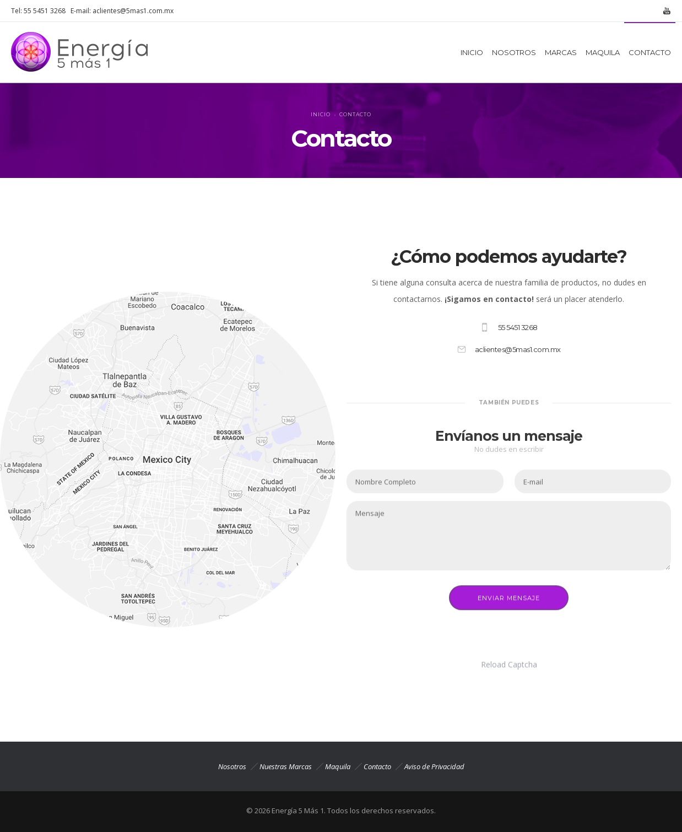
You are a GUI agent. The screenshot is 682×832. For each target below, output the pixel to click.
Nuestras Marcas (285, 766)
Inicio (321, 114)
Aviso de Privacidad (434, 766)
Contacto (377, 766)
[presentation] (430, 623)
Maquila (337, 766)
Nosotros (232, 766)
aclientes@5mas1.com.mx (133, 10)
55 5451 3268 (45, 10)
